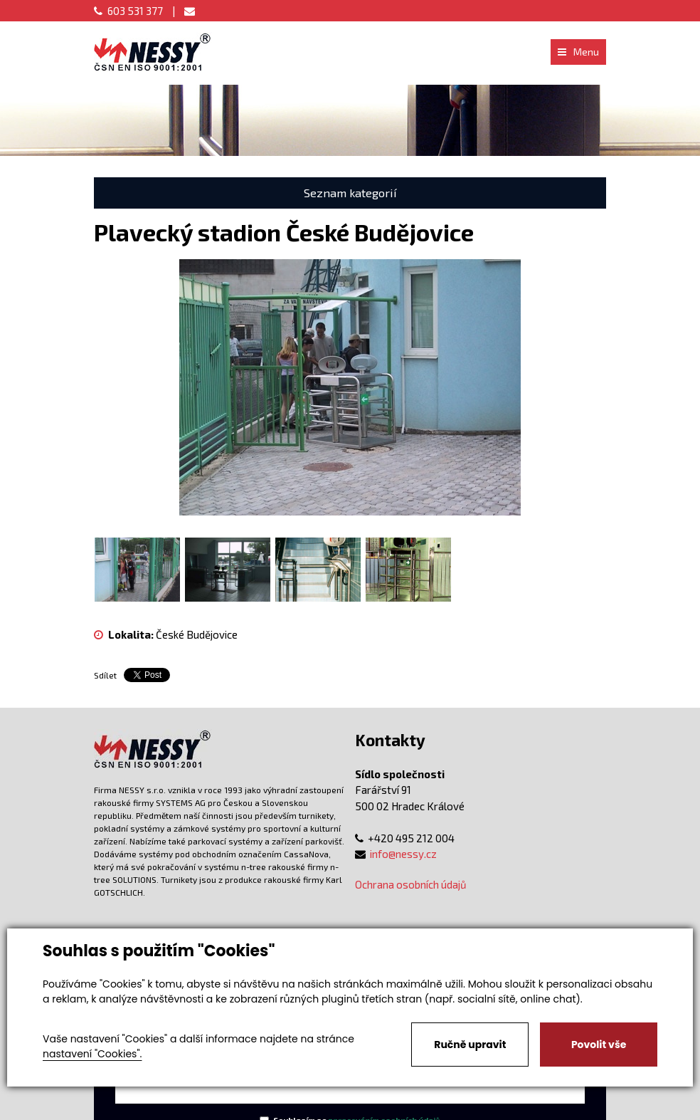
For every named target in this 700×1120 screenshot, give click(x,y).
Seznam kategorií (350, 192)
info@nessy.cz (403, 853)
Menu (578, 52)
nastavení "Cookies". (92, 1054)
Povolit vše (598, 1044)
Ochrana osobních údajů (411, 884)
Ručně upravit (470, 1044)
